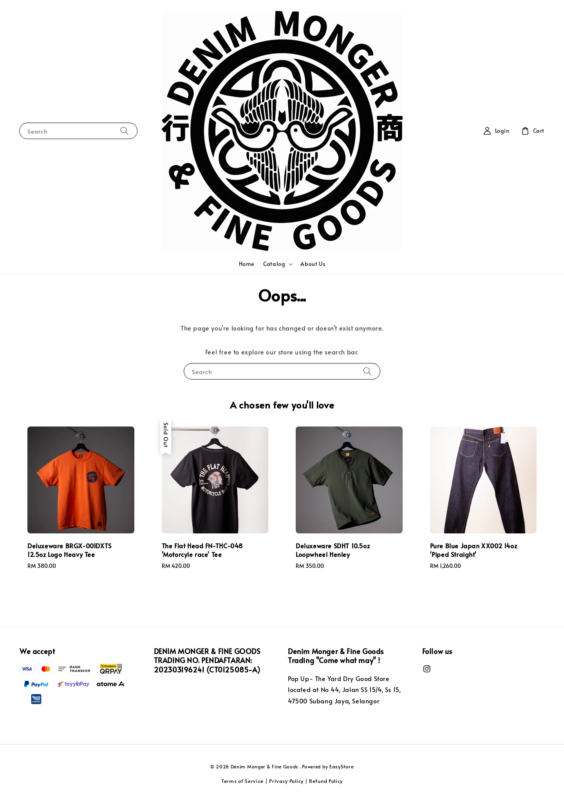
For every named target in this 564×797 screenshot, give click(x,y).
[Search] (124, 130)
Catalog (274, 263)
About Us (312, 263)
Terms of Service (242, 780)
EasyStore (341, 766)
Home (246, 263)
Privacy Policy (286, 780)
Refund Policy (326, 780)
